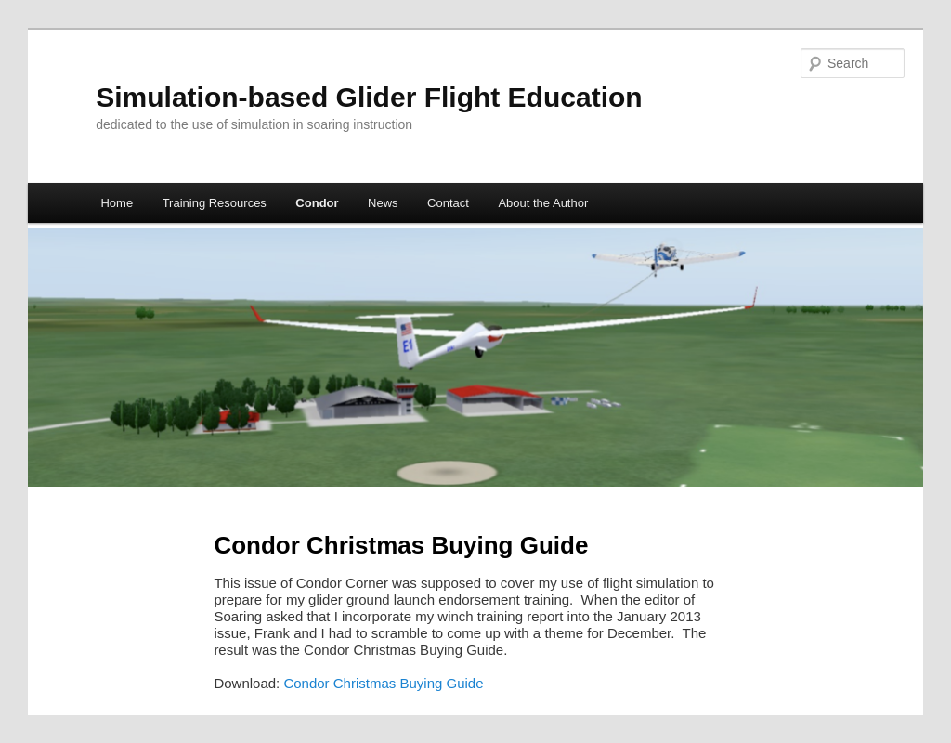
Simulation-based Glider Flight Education (369, 97)
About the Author (543, 203)
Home (116, 203)
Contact (448, 203)
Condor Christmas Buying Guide (383, 683)
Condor (316, 203)
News (383, 203)
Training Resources (215, 203)
